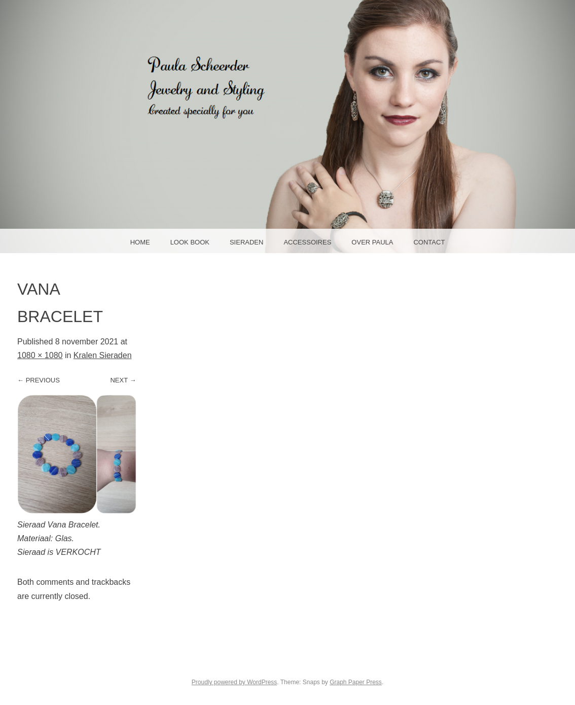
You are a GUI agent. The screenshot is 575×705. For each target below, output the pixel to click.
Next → (123, 380)
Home (140, 242)
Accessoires (307, 242)
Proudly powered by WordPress (234, 682)
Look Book (189, 242)
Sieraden (246, 242)
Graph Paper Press (356, 682)
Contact (429, 242)
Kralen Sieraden (103, 355)
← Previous (38, 380)
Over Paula (372, 242)
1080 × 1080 (39, 355)
